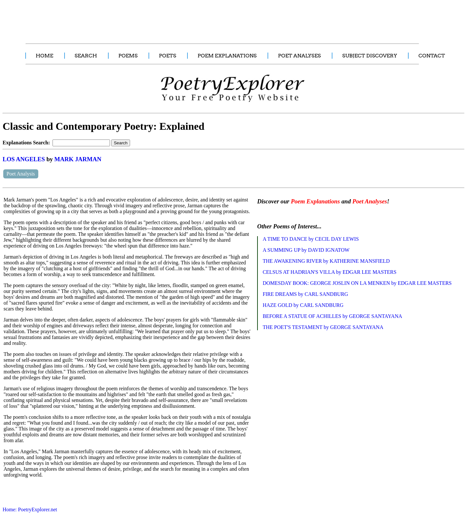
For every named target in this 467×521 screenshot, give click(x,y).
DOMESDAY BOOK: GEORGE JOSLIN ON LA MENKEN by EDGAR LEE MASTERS (357, 283)
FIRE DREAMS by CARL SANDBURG (305, 294)
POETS (167, 56)
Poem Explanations (315, 201)
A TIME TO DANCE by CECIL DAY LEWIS (311, 239)
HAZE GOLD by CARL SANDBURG (303, 305)
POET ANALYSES (299, 56)
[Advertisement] (122, 18)
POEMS (128, 56)
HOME (44, 56)
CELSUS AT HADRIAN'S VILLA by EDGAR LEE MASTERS (330, 272)
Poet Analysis (20, 173)
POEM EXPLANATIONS (227, 56)
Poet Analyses (369, 201)
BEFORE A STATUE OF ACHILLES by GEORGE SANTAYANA (332, 316)
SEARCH (86, 56)
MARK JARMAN (78, 159)
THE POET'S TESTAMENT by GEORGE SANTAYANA (323, 327)
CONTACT (431, 56)
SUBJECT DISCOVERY (369, 56)
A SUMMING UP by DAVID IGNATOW (306, 250)
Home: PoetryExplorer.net (30, 509)
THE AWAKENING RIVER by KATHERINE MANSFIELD (326, 261)
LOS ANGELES (24, 159)
